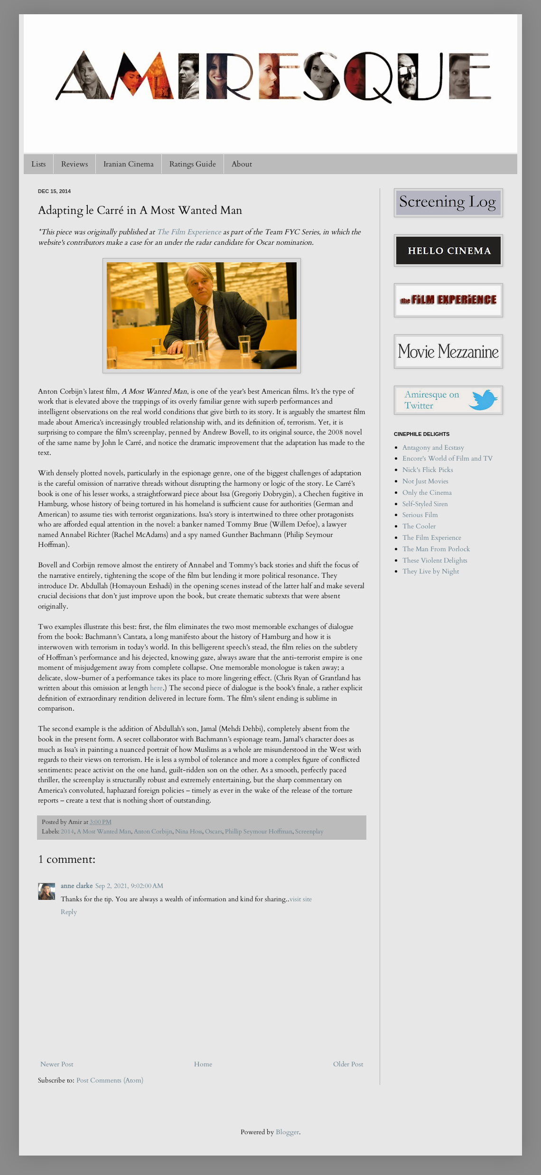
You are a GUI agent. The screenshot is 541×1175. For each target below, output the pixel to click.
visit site (300, 899)
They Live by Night (430, 571)
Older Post (348, 1064)
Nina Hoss (188, 832)
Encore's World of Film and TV (447, 458)
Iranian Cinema (128, 164)
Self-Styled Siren (425, 504)
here (156, 688)
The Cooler (419, 526)
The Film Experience (189, 232)
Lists (38, 164)
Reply (69, 911)
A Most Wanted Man (104, 832)
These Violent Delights (434, 560)
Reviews (74, 164)
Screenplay (309, 832)
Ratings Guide (192, 164)
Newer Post (56, 1064)
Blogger (287, 1132)
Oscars (213, 832)
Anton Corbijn (153, 832)
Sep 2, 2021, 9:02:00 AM (129, 885)
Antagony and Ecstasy (433, 447)
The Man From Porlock (436, 549)
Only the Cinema (427, 492)
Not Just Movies (425, 481)
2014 (67, 832)
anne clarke (77, 885)
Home (203, 1064)
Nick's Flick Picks (427, 469)
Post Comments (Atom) (109, 1080)
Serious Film (420, 514)
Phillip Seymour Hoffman (258, 832)
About (242, 164)
